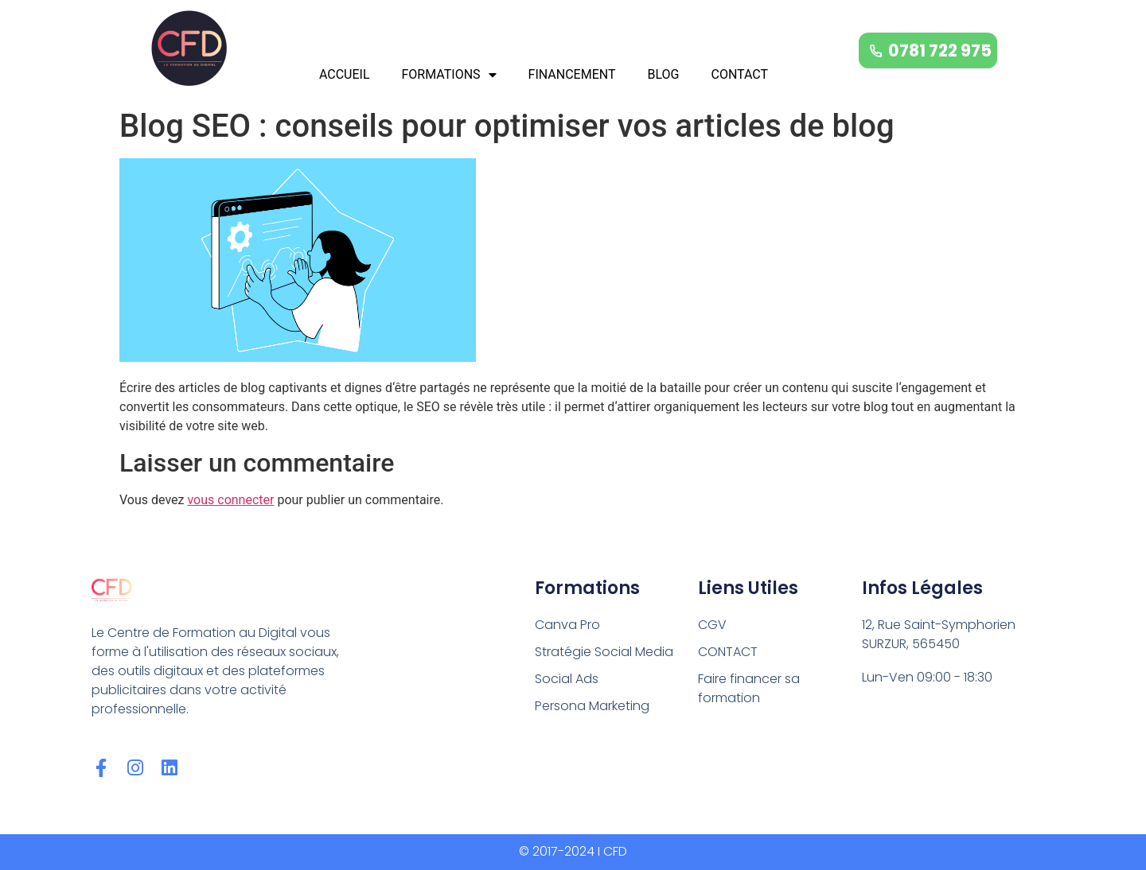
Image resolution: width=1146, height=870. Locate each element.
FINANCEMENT (572, 74)
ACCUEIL (344, 74)
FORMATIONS (449, 74)
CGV (712, 625)
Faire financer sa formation (749, 688)
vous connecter (230, 499)
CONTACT (739, 74)
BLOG (663, 74)
